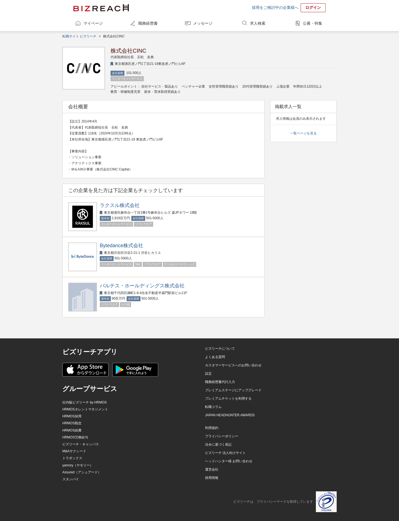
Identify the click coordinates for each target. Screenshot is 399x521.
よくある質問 (215, 357)
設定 (208, 374)
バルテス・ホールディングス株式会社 (142, 285)
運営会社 (211, 469)
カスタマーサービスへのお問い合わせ (233, 365)
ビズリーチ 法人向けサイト (225, 453)
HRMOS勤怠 (71, 423)
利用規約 (211, 428)
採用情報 (211, 478)
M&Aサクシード (74, 451)
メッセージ (203, 23)
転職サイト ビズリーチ (79, 36)
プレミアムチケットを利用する (228, 398)
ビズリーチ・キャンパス (80, 444)
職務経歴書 (148, 23)
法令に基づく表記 (218, 444)
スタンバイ (70, 479)
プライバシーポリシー (221, 436)
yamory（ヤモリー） (77, 465)
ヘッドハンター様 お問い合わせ (228, 461)
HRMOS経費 (71, 430)
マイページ (93, 23)
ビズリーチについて (220, 349)
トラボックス (72, 458)
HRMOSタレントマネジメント (85, 409)
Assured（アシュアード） (81, 472)
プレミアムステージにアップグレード (233, 390)
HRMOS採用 (71, 416)
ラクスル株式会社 (120, 205)
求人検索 (257, 23)
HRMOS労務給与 (75, 437)
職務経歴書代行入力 (220, 382)
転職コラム (213, 407)
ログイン (313, 7)
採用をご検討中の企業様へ (275, 7)
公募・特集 (312, 23)
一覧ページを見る (303, 133)
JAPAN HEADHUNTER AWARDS (230, 415)
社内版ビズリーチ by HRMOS (84, 402)
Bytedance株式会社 (121, 245)
